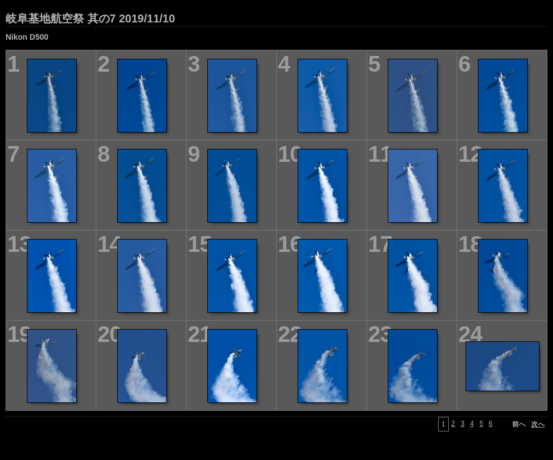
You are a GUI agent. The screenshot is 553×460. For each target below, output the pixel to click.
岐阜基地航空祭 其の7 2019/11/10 (90, 18)
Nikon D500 (27, 36)
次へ (538, 424)
